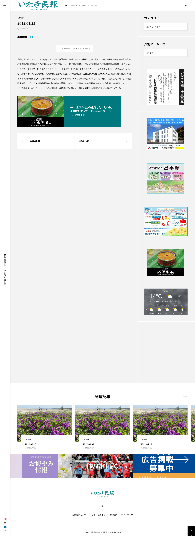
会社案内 (113, 515)
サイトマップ (127, 515)
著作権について (79, 515)
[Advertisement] (166, 346)
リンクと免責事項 (98, 515)
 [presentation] (185, 396)
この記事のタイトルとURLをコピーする (74, 48)
